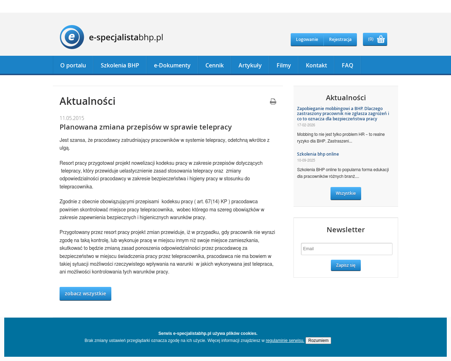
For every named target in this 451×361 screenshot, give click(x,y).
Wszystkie (346, 193)
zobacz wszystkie (85, 293)
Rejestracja (340, 39)
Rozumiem (318, 340)
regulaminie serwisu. (285, 340)
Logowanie (307, 39)
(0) (370, 39)
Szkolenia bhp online (318, 154)
